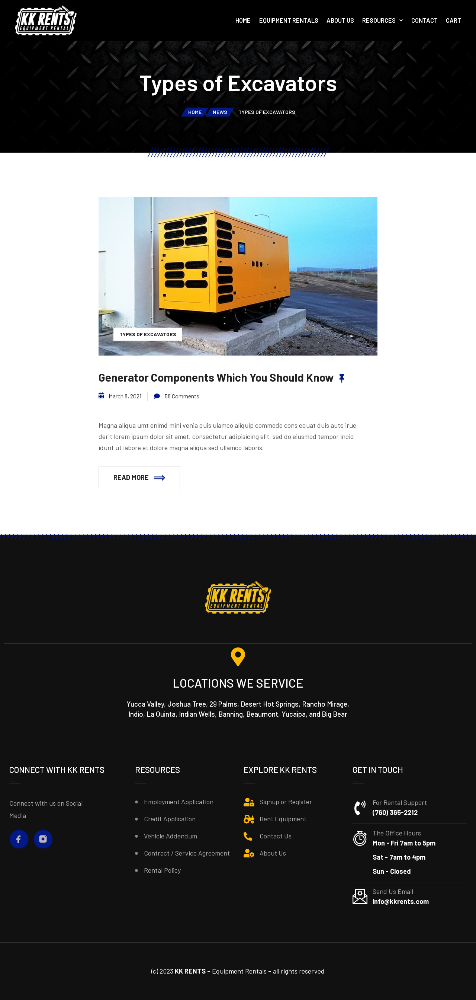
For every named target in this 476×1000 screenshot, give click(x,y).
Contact (424, 20)
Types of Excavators (147, 334)
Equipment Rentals (288, 20)
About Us (340, 20)
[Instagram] (43, 839)
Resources (379, 20)
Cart (453, 20)
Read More (139, 477)
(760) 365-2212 (395, 812)
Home (243, 20)
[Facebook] (19, 839)
